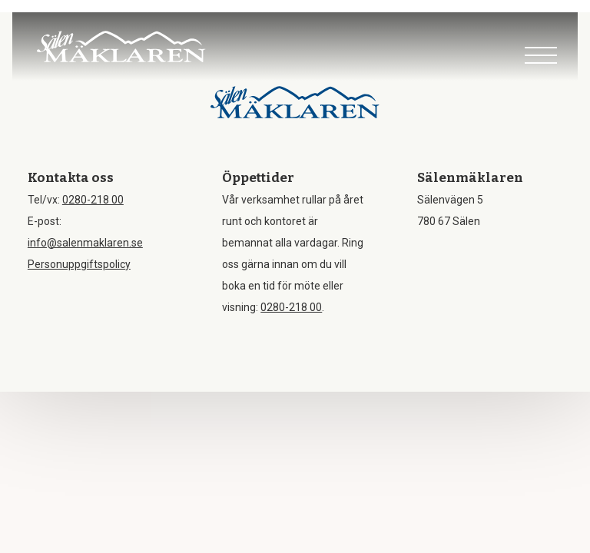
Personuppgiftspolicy (79, 264)
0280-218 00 (93, 200)
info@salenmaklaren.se (85, 243)
